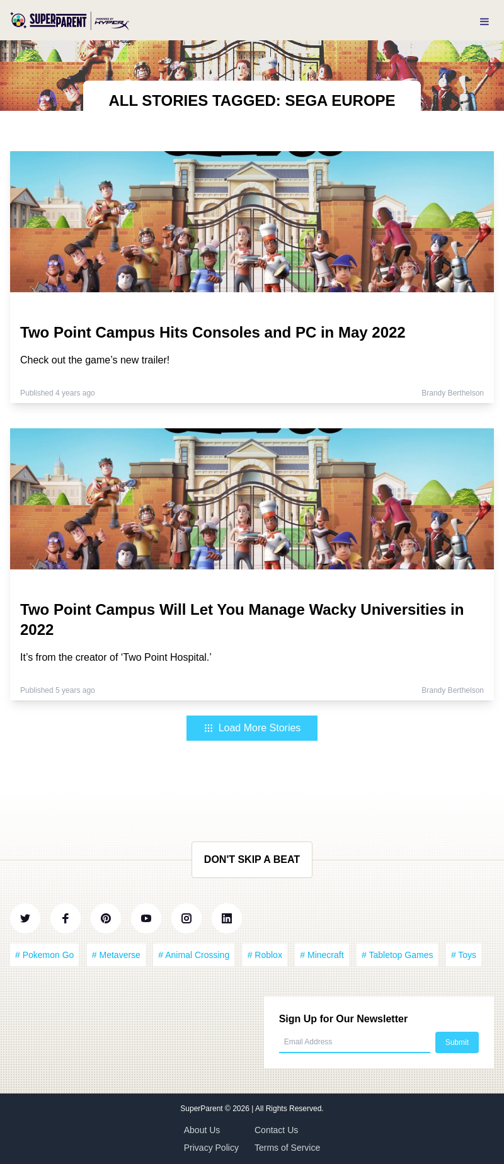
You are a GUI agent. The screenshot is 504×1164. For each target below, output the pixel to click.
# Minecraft (321, 955)
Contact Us (276, 1130)
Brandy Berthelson (452, 393)
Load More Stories (252, 727)
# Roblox (265, 955)
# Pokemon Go (44, 955)
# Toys (463, 955)
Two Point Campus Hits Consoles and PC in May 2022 (213, 332)
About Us (202, 1130)
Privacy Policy (211, 1148)
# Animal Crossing (193, 955)
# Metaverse (116, 955)
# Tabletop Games (397, 955)
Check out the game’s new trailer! (94, 360)
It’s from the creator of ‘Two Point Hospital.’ (116, 657)
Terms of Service (287, 1148)
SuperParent (202, 1108)
